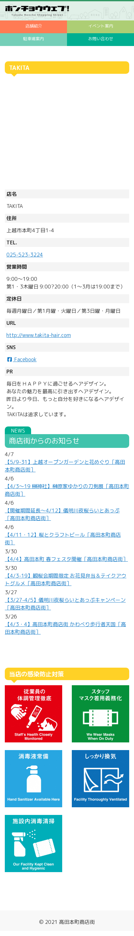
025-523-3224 (24, 254)
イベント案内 (100, 26)
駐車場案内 (33, 39)
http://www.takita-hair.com (38, 335)
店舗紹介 (33, 26)
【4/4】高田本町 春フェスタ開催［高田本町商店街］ (66, 559)
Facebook (21, 359)
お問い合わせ (100, 39)
